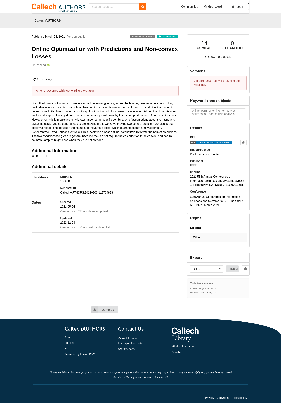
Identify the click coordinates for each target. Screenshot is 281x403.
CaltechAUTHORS (48, 20)
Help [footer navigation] (67, 348)
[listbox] (54, 79)
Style (35, 79)
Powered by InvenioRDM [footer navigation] (80, 354)
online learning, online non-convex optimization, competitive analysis (213, 112)
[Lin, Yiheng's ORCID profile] (48, 65)
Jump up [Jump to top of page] (102, 309)
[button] (218, 237)
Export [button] (234, 268)
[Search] (142, 6)
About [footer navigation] (68, 337)
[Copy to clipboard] (243, 142)
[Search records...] (114, 6)
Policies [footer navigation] (69, 343)
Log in (237, 6)
